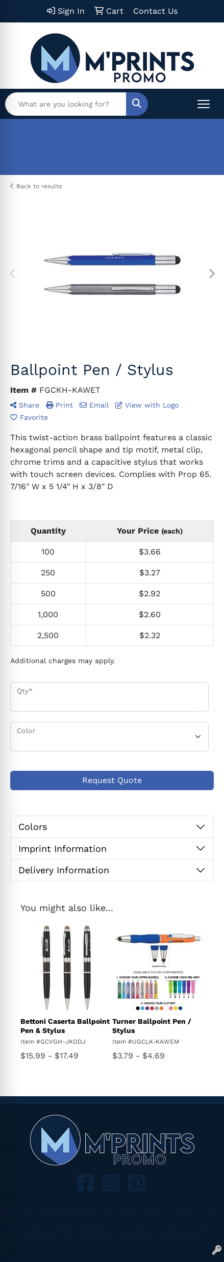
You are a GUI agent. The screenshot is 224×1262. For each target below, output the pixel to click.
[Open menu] (203, 104)
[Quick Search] (66, 104)
